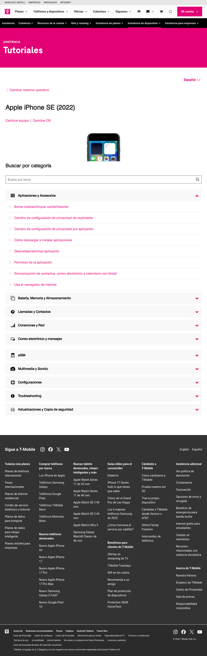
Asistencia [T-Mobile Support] (11, 42)
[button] (26, 23)
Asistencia (8, 23)
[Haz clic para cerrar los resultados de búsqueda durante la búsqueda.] (197, 179)
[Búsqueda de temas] (103, 179)
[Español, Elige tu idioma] (192, 80)
